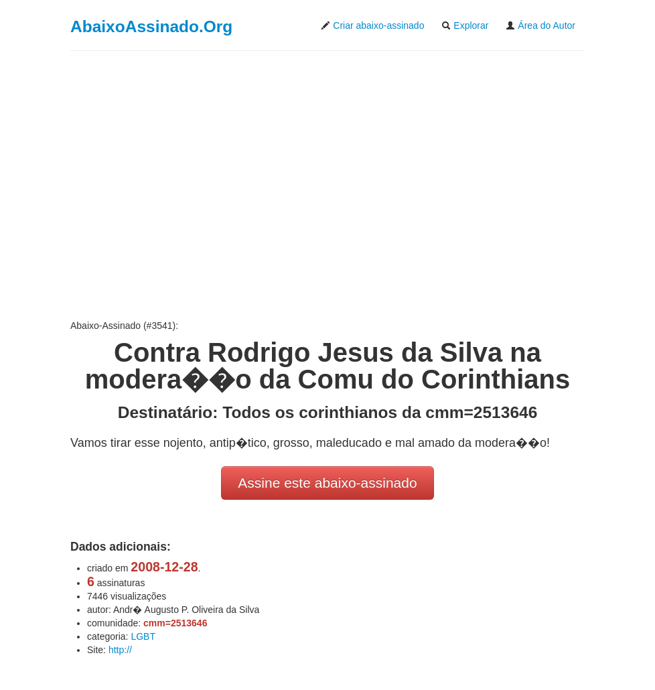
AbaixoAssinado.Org (151, 26)
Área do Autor (540, 25)
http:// (120, 649)
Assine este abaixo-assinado (327, 482)
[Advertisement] (327, 185)
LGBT (143, 636)
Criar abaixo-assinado (372, 25)
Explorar (464, 25)
